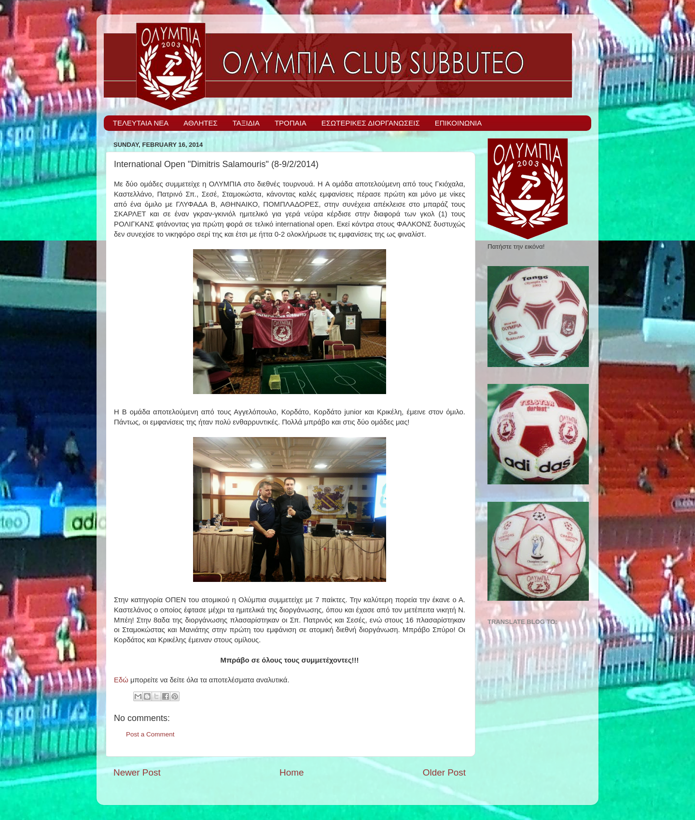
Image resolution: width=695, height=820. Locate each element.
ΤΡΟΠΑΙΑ (290, 123)
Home (291, 772)
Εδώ (121, 680)
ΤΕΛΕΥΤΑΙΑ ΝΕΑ (141, 123)
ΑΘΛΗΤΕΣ (200, 123)
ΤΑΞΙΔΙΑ (246, 123)
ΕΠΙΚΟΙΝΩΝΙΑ (458, 123)
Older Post (444, 772)
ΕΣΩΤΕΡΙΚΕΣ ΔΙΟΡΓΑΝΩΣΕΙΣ (370, 123)
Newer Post (137, 772)
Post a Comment (150, 734)
